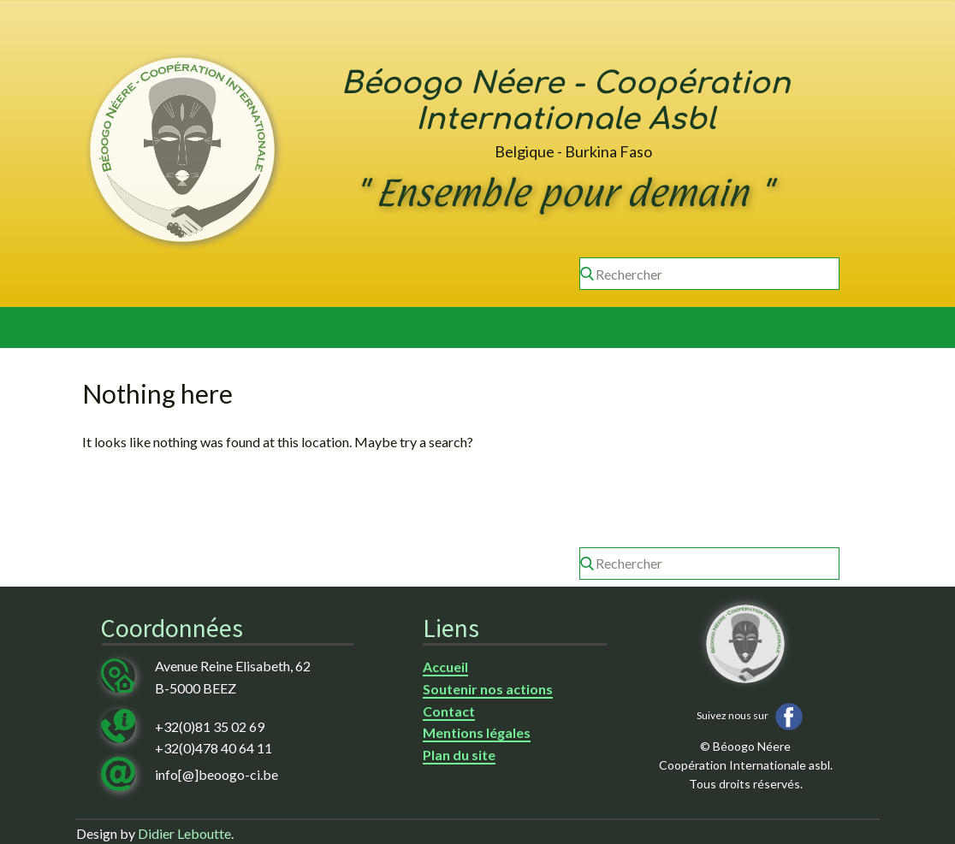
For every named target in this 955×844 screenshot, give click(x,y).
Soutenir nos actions (488, 689)
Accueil (445, 666)
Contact (449, 711)
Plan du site (459, 755)
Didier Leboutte (184, 833)
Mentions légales (477, 732)
